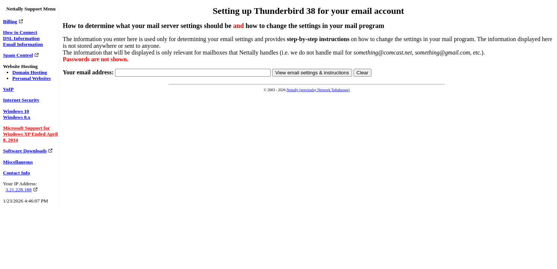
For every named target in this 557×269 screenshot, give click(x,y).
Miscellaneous (18, 162)
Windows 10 (16, 111)
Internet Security (21, 100)
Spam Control (18, 55)
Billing (10, 21)
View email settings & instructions (312, 72)
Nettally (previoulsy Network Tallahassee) (317, 90)
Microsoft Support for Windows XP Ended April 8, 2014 (30, 134)
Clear (362, 72)
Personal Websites (31, 78)
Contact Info (16, 173)
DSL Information (21, 38)
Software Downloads (25, 151)
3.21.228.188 (19, 189)
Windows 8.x (16, 117)
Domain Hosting (29, 72)
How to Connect (20, 32)
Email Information (23, 44)
